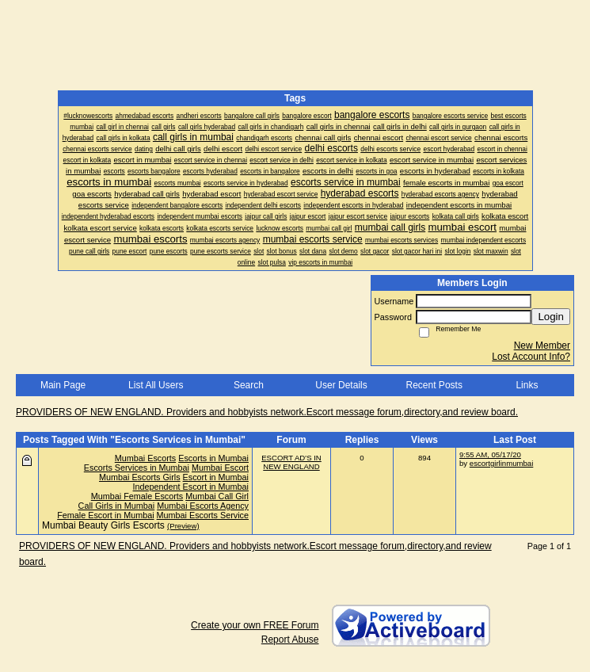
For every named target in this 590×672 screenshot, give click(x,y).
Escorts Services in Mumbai (136, 467)
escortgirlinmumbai (502, 463)
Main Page (63, 385)
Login (551, 317)
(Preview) (183, 525)
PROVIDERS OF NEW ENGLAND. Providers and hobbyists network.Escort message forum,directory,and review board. (267, 412)
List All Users (155, 385)
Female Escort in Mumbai (105, 515)
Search (249, 385)
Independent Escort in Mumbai (191, 486)
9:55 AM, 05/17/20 (490, 454)
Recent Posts (434, 385)
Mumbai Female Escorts (137, 496)
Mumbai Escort (220, 467)
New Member (542, 345)
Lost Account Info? (531, 356)
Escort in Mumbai (216, 477)
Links (527, 385)
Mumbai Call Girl (217, 496)
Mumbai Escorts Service (203, 515)
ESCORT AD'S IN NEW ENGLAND (291, 462)
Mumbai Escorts (145, 458)
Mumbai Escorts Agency (203, 505)
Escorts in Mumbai (213, 458)
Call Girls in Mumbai (116, 505)
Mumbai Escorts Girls (140, 477)
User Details (341, 385)
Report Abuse (290, 639)
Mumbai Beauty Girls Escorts (103, 525)
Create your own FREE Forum (254, 625)
